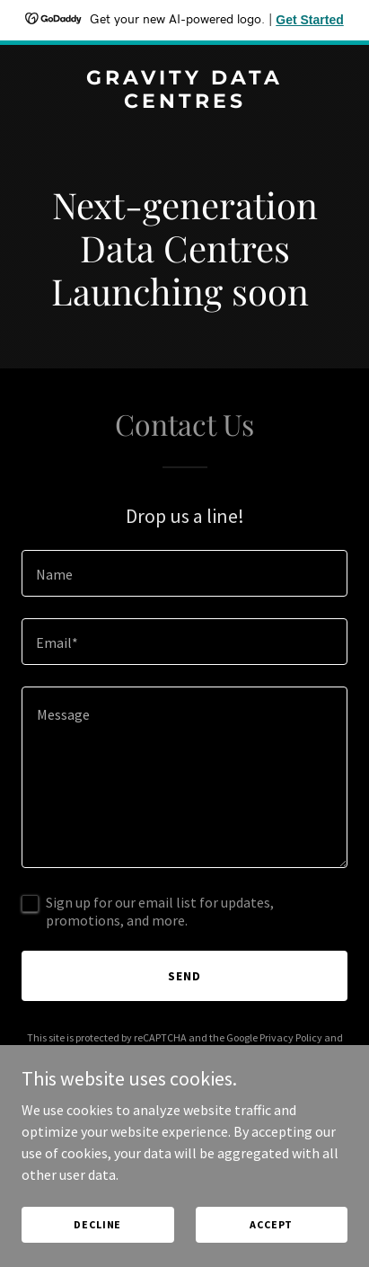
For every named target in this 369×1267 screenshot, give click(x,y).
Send (184, 976)
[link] (184, 102)
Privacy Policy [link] (290, 1037)
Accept (271, 1224)
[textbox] (184, 573)
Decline (97, 1224)
